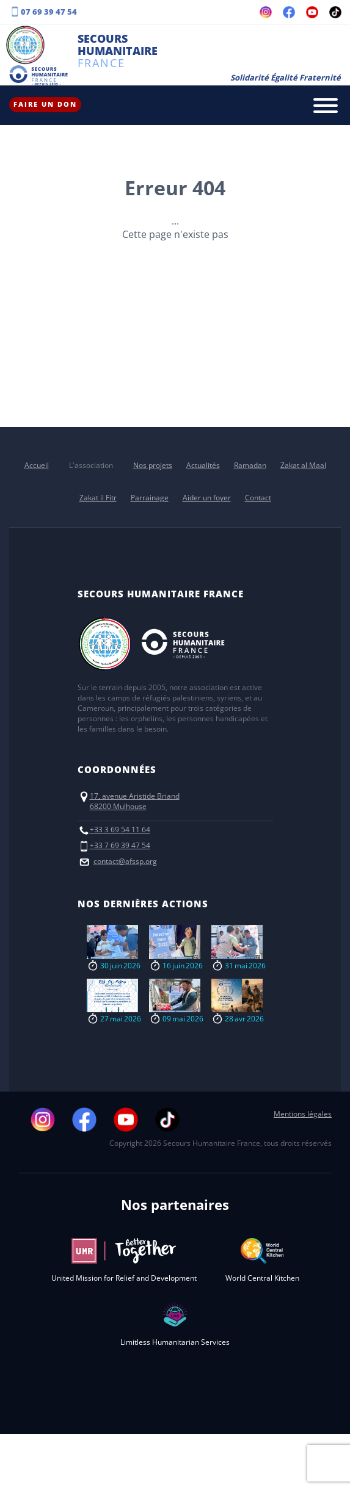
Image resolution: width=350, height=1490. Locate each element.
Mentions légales (303, 1114)
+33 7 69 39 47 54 (120, 845)
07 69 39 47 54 (49, 11)
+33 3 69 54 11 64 (120, 829)
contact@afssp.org (125, 861)
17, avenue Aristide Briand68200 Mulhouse (135, 801)
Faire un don (45, 104)
